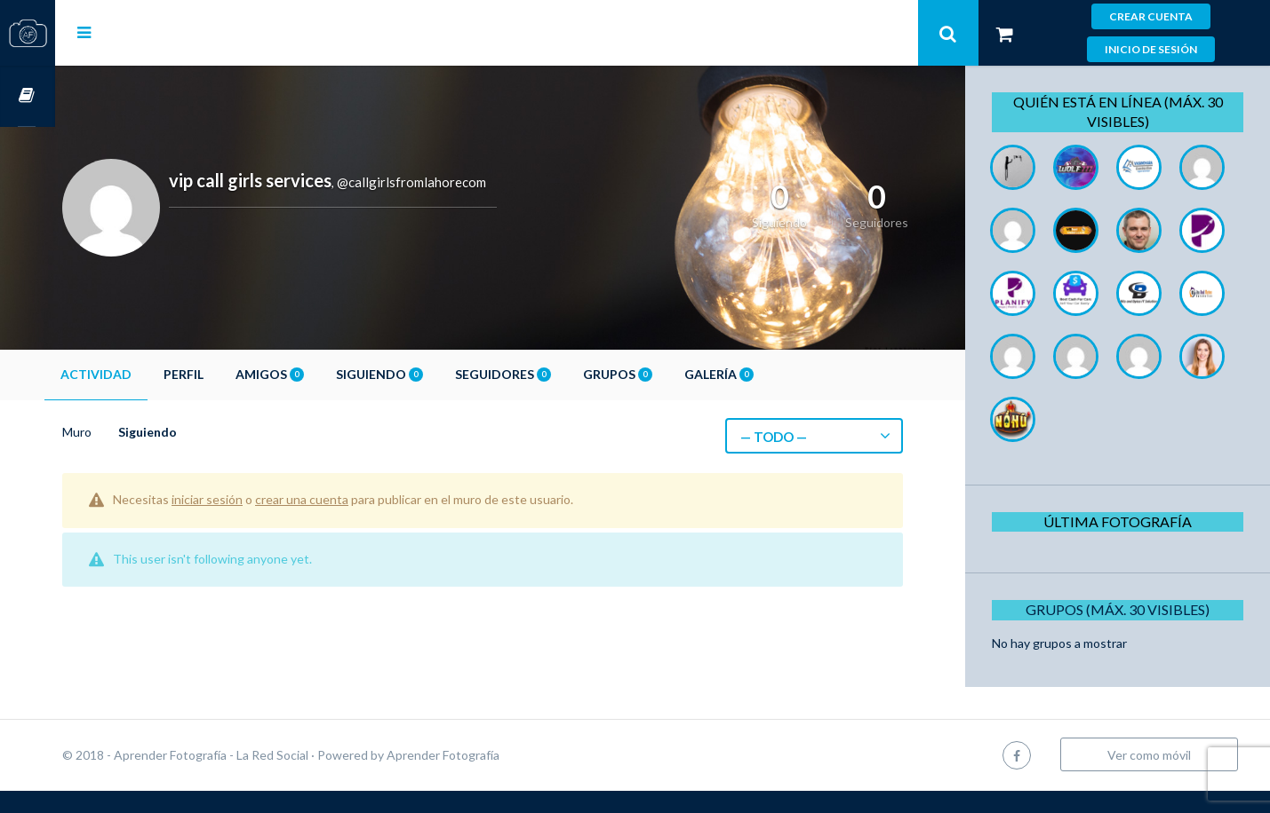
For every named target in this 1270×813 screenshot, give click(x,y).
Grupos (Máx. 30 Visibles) (1124, 672)
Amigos (325, 374)
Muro (132, 431)
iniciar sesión (262, 499)
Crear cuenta (1151, 16)
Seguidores (558, 374)
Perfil (239, 374)
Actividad (151, 374)
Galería (774, 374)
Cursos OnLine (27, 96)
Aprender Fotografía (498, 777)
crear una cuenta (356, 499)
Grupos (672, 374)
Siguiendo (434, 374)
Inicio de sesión (1151, 49)
